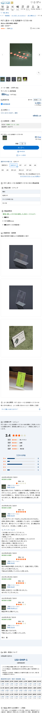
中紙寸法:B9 (11, 487)
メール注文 (21, 155)
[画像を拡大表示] (39, 73)
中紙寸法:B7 (11, 563)
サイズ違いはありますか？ (10, 409)
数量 (16, 143)
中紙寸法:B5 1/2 (12, 608)
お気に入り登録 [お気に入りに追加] (35, 28)
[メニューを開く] (40, 2)
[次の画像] (39, 54)
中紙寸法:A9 (11, 516)
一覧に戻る (5, 13)
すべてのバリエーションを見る (30, 176)
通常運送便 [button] (6, 104)
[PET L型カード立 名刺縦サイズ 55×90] (2, 79)
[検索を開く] (29, 2)
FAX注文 (21, 151)
